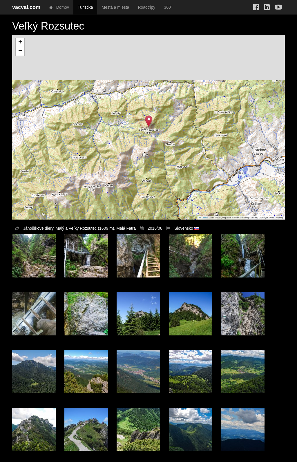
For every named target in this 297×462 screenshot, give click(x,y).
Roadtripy (146, 7)
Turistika (85, 7)
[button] (148, 121)
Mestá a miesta (115, 7)
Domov (59, 7)
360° (168, 7)
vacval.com (26, 7)
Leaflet (203, 217)
